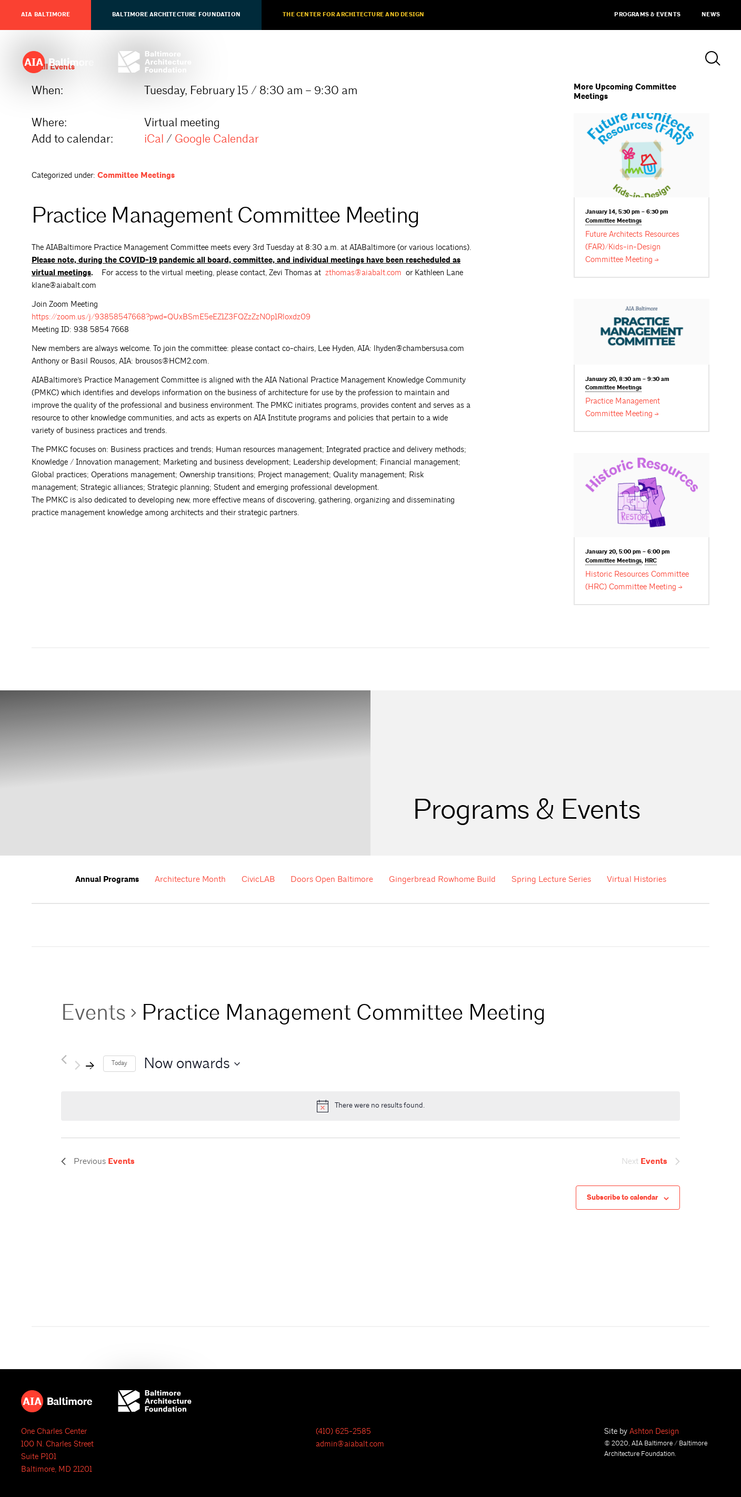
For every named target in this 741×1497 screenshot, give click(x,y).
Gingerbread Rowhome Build (442, 879)
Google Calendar (217, 139)
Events (93, 1013)
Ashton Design (654, 1431)
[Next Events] (85, 1063)
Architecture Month (190, 879)
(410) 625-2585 (343, 1431)
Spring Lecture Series (551, 879)
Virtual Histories (636, 879)
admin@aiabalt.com (350, 1444)
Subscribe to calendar (622, 1197)
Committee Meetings (136, 175)
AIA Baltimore (45, 14)
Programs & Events (647, 14)
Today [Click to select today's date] (119, 1063)
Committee (613, 221)
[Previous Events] (64, 1059)
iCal (154, 139)
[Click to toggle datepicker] (192, 1063)
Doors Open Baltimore (332, 879)
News (711, 14)
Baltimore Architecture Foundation (176, 14)
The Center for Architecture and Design (353, 14)
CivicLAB (258, 879)
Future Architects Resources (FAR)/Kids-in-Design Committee (632, 247)
